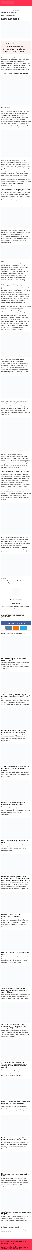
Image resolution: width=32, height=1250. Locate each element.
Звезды (18, 10)
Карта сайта (5, 1243)
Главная (14, 10)
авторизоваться (6, 1232)
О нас (12, 1243)
